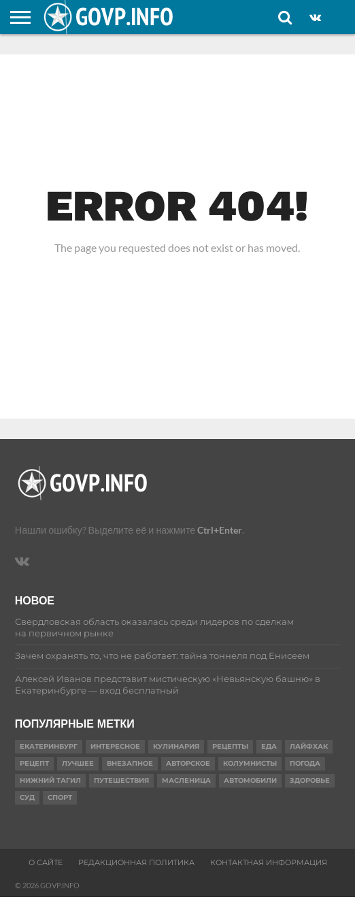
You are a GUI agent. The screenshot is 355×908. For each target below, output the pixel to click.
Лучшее (78, 763)
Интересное (115, 746)
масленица (186, 780)
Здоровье (310, 780)
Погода (305, 763)
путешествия (121, 780)
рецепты (230, 746)
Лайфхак (309, 746)
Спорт (60, 797)
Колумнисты (250, 763)
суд (27, 797)
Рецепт (34, 763)
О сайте (46, 862)
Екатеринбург (49, 746)
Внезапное (130, 763)
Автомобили (250, 780)
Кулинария (176, 746)
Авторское (188, 763)
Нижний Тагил (50, 780)
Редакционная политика (136, 862)
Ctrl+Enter (219, 530)
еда (269, 746)
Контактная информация (268, 862)
